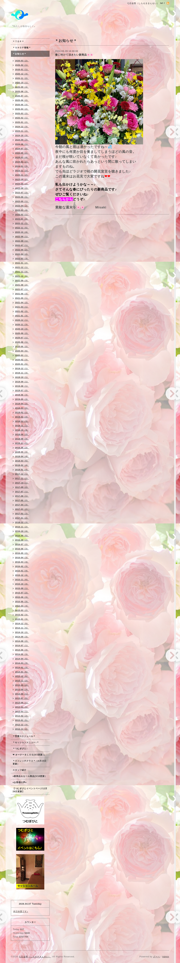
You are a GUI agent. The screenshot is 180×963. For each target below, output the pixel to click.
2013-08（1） (22, 694)
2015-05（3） (22, 601)
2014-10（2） (22, 632)
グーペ (156, 956)
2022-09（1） (22, 237)
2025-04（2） (22, 109)
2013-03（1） (22, 711)
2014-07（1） (22, 645)
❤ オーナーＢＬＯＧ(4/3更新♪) (29, 755)
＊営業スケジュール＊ (24, 736)
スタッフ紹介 (19, 770)
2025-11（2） (22, 78)
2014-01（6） (22, 672)
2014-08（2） (22, 641)
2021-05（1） (22, 298)
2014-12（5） (22, 623)
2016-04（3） (22, 558)
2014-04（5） (22, 659)
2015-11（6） (22, 580)
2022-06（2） (22, 250)
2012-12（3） (22, 725)
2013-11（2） (22, 681)
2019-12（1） (22, 368)
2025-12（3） (22, 74)
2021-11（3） (22, 272)
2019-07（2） (22, 390)
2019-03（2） (22, 408)
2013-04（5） (22, 707)
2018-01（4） (22, 470)
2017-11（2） (22, 478)
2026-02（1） (22, 65)
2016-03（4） (22, 562)
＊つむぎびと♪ (20, 748)
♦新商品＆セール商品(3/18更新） (30, 776)
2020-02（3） (22, 360)
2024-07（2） (22, 149)
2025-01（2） (22, 122)
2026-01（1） (22, 69)
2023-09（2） (22, 184)
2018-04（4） (22, 456)
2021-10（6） (22, 276)
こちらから (64, 199)
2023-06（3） (22, 197)
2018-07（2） (22, 443)
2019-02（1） (22, 412)
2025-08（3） (22, 91)
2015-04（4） (22, 606)
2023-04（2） (22, 206)
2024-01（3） (22, 166)
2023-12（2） (22, 171)
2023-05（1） (22, 201)
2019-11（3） (22, 373)
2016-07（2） (22, 544)
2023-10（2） (22, 179)
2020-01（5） (22, 364)
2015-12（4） (22, 575)
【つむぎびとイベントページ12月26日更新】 (30, 790)
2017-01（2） (22, 518)
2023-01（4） (22, 219)
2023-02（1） (22, 215)
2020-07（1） (22, 338)
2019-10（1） (22, 377)
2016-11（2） (22, 527)
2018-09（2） (22, 434)
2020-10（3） (22, 329)
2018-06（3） (22, 448)
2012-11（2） (22, 729)
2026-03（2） (22, 61)
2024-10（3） (22, 135)
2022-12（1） (22, 223)
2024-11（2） (22, 131)
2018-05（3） (22, 452)
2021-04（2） (22, 302)
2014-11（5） (22, 628)
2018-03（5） (22, 461)
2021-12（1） (22, 267)
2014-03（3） (22, 663)
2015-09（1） (22, 588)
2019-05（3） (22, 399)
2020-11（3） (22, 324)
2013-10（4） (22, 685)
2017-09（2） (22, 487)
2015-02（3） (22, 615)
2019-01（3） (22, 417)
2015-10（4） (22, 584)
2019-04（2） (22, 404)
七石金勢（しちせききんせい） (35, 956)
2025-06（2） (22, 100)
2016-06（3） (22, 549)
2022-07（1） (22, 245)
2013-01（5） (22, 720)
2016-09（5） (22, 536)
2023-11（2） (22, 175)
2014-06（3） (22, 650)
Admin (165, 956)
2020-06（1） (22, 342)
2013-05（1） (22, 703)
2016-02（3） (22, 566)
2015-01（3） (22, 619)
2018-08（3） (22, 439)
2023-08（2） (22, 188)
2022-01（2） (22, 263)
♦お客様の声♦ (20, 782)
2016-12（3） (22, 522)
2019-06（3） (22, 395)
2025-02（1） (22, 118)
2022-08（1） (22, 241)
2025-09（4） (22, 87)
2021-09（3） (22, 280)
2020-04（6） (22, 351)
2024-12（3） (22, 127)
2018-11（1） (22, 426)
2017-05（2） (22, 500)
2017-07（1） (22, 492)
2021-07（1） (22, 289)
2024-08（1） (22, 144)
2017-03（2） (22, 509)
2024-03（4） (22, 157)
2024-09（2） (22, 140)
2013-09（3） (22, 689)
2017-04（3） (22, 505)
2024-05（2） (22, 153)
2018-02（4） (22, 465)
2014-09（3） (22, 637)
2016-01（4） (22, 571)
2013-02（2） (22, 716)
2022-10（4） (22, 232)
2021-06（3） (22, 294)
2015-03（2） (22, 610)
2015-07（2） (22, 593)
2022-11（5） (22, 228)
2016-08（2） (22, 540)
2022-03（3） (22, 259)
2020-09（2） (22, 333)
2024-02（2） (22, 162)
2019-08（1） (22, 386)
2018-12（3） (22, 421)
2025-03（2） (22, 113)
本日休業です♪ (20, 911)
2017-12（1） (22, 474)
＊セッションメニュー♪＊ (26, 742)
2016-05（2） (22, 553)
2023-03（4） (22, 210)
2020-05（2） (22, 346)
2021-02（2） (22, 311)
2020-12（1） (22, 320)
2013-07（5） (22, 698)
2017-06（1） (22, 496)
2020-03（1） (22, 355)
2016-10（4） (22, 531)
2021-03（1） (22, 307)
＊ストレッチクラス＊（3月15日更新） (29, 762)
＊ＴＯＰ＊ (18, 41)
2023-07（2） (22, 193)
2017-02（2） (22, 514)
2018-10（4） (22, 430)
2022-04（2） (22, 254)
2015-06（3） (22, 597)
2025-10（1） (22, 83)
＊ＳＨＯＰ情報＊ (22, 47)
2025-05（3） (22, 105)
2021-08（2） (22, 285)
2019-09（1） (22, 382)
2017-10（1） (22, 483)
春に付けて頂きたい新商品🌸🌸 (74, 54)
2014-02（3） (22, 667)
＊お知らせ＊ (19, 54)
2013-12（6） (22, 676)
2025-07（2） (22, 96)
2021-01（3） (22, 316)
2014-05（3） (22, 654)
